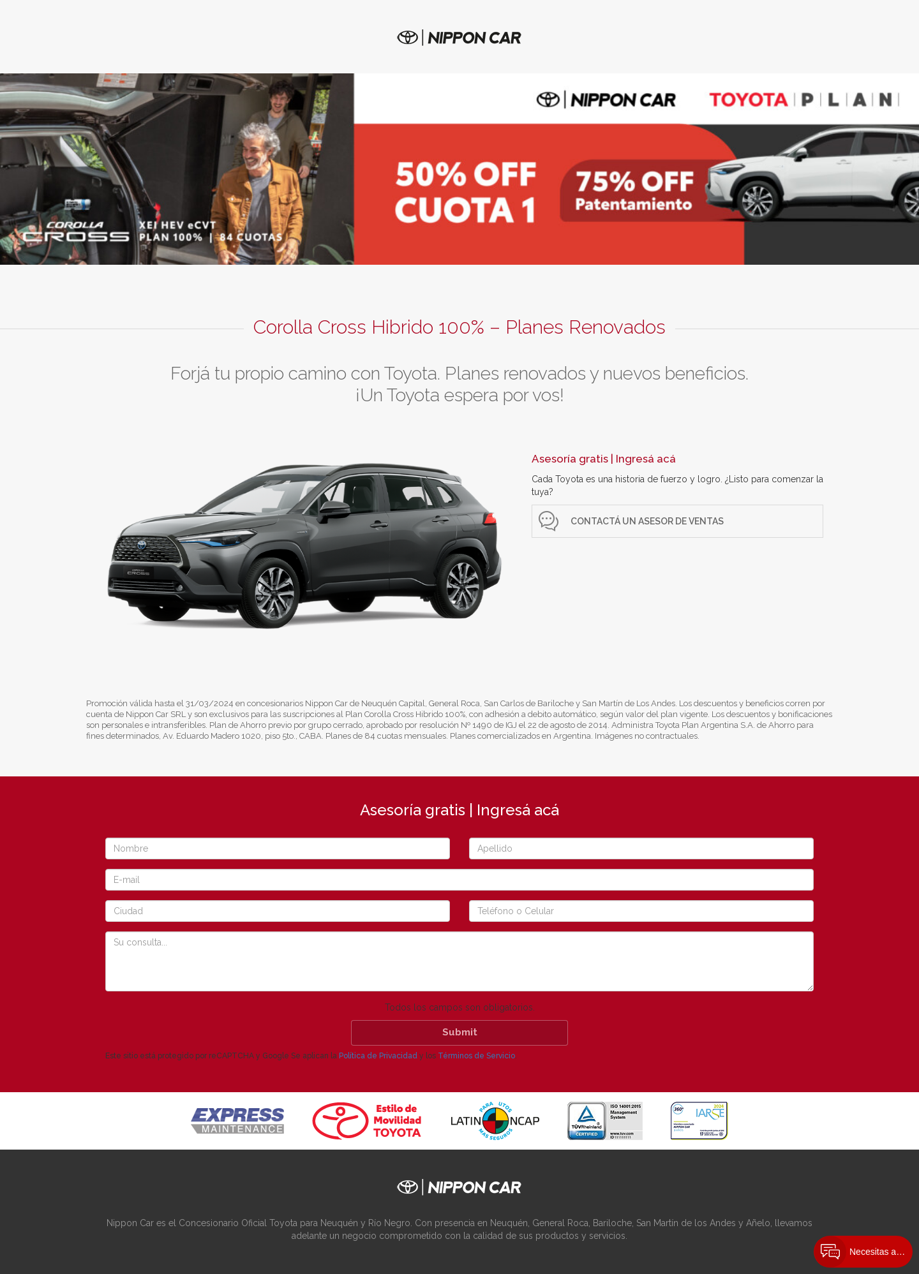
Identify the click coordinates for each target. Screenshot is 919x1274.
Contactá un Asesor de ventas (647, 521)
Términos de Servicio (476, 1055)
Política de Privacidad (378, 1055)
